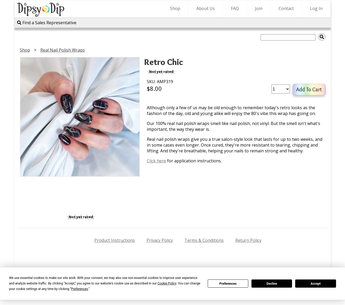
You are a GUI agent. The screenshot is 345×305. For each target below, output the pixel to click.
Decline (271, 284)
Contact (286, 8)
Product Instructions (114, 240)
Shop (175, 8)
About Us (205, 8)
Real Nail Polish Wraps (62, 50)
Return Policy (248, 240)
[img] (321, 37)
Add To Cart (309, 89)
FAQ (235, 8)
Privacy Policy (160, 240)
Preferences (228, 284)
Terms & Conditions (204, 240)
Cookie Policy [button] (167, 283)
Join (259, 8)
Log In (316, 8)
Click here (156, 161)
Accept (316, 284)
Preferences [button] (79, 289)
